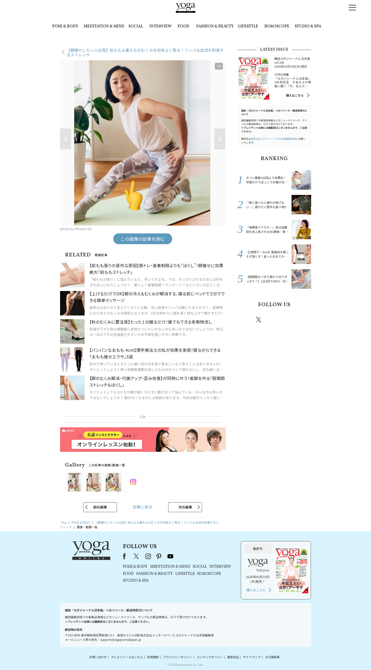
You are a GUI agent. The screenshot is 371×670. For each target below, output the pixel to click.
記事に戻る (142, 507)
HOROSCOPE (276, 26)
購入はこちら (295, 95)
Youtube (302, 319)
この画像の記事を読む (143, 239)
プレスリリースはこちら (127, 657)
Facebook (245, 319)
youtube (170, 556)
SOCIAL (135, 26)
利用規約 (153, 657)
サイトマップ (252, 657)
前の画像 (100, 507)
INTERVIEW (160, 26)
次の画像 (185, 507)
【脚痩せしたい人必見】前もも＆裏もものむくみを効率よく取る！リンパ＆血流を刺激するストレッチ (145, 52)
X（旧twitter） (259, 319)
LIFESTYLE (248, 26)
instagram (273, 319)
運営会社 (233, 657)
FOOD (183, 26)
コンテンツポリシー (209, 657)
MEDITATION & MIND (104, 26)
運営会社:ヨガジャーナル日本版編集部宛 (273, 138)
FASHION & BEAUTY (215, 26)
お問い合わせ (98, 657)
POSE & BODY (65, 26)
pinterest (288, 319)
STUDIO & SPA (308, 26)
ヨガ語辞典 (272, 657)
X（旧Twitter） (137, 556)
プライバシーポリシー (177, 657)
